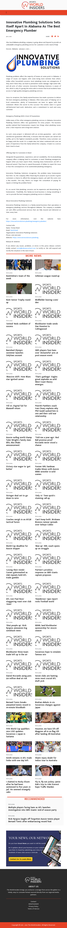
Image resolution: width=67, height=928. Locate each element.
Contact (33, 901)
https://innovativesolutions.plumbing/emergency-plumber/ (26, 221)
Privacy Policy (33, 906)
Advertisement (33, 904)
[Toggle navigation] (6, 12)
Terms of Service (33, 908)
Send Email (14, 230)
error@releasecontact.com (26, 248)
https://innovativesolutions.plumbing (25, 237)
